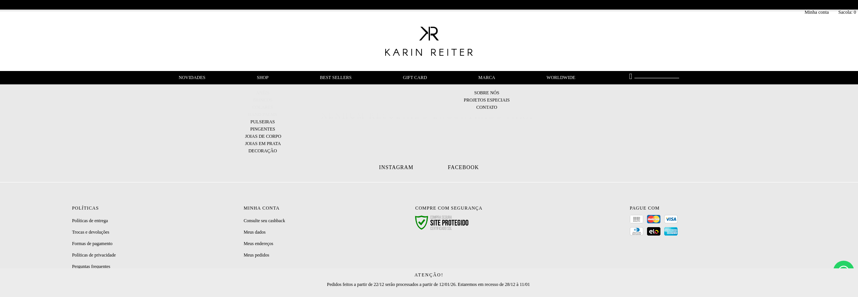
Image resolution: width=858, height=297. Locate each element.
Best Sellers (336, 77)
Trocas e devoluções (90, 232)
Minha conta (816, 12)
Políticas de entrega (90, 220)
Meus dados (254, 232)
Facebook (463, 167)
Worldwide (561, 77)
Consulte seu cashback (264, 220)
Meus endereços (258, 243)
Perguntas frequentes (91, 266)
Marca (486, 77)
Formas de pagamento (92, 243)
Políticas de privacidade (94, 255)
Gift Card (415, 77)
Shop (263, 77)
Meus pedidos (256, 255)
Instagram (396, 167)
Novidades (192, 77)
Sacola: (847, 12)
